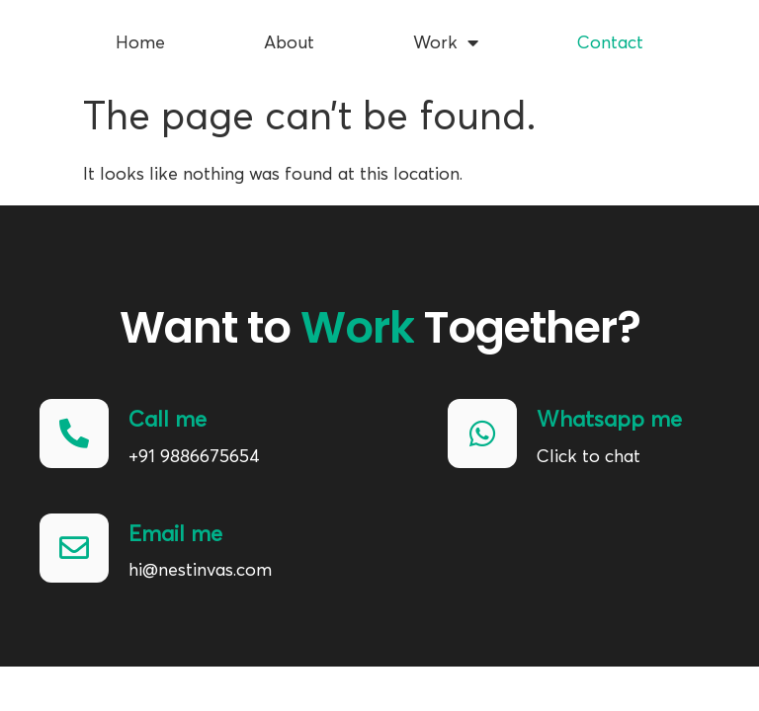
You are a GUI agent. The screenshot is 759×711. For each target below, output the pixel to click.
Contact (610, 36)
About (289, 36)
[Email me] (74, 548)
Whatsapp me (609, 420)
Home (140, 36)
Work (445, 36)
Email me (175, 534)
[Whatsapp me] (482, 433)
